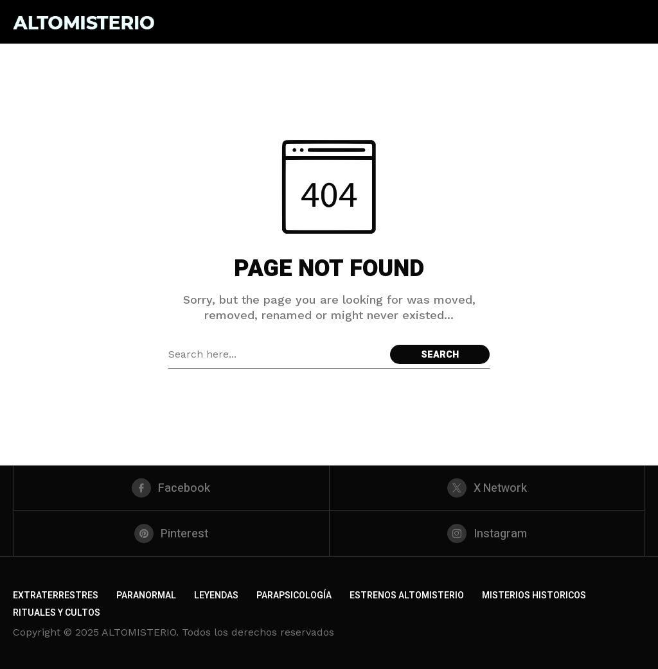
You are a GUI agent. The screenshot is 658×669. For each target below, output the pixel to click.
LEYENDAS (216, 595)
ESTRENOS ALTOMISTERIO (407, 595)
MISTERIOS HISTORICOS (534, 595)
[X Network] (487, 487)
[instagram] (487, 533)
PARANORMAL (146, 595)
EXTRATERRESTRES (55, 595)
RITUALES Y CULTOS (56, 613)
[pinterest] (171, 533)
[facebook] (171, 487)
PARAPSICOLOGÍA (294, 595)
